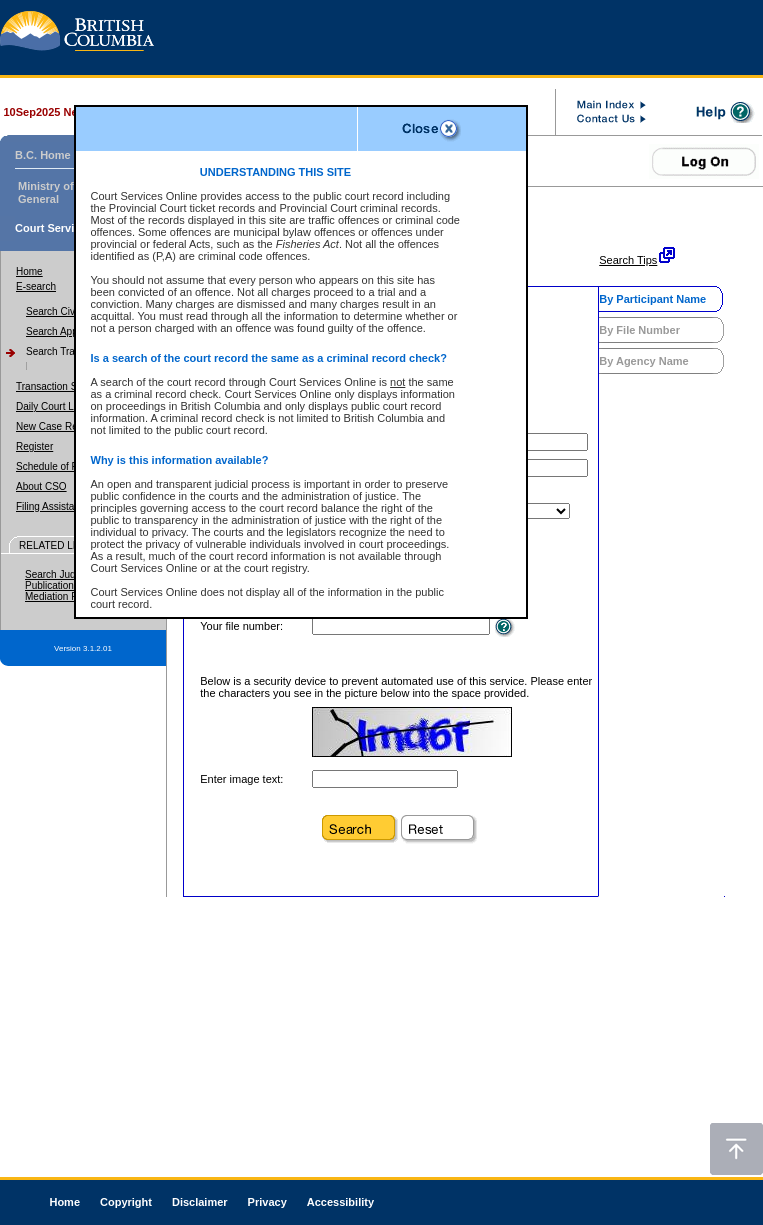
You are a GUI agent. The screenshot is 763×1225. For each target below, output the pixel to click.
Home (29, 271)
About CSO (41, 486)
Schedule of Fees (55, 466)
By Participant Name (652, 299)
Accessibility (340, 1202)
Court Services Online (72, 228)
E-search (36, 286)
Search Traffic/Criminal (76, 351)
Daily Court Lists (52, 406)
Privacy (267, 1202)
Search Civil (52, 311)
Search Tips (628, 260)
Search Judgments (66, 574)
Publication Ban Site (70, 585)
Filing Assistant (49, 506)
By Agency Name (643, 361)
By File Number (639, 330)
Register (34, 446)
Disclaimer (200, 1202)
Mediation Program (67, 596)
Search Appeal (58, 331)
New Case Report (55, 426)
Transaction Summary (64, 386)
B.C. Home (43, 155)
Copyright (126, 1202)
